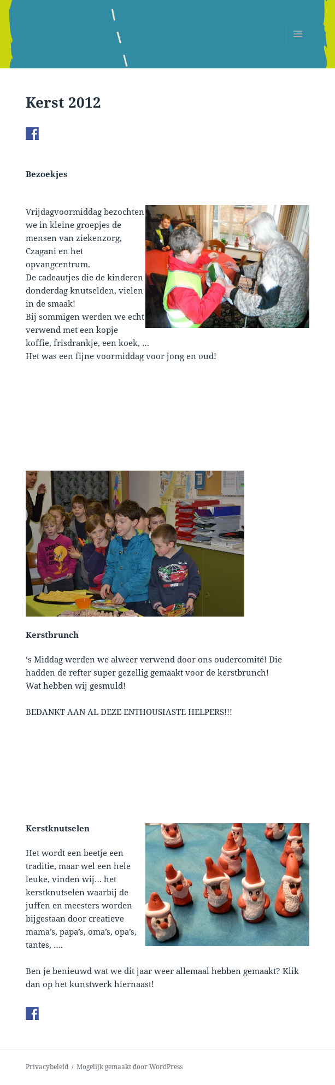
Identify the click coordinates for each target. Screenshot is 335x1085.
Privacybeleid (47, 1066)
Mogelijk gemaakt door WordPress (130, 1066)
